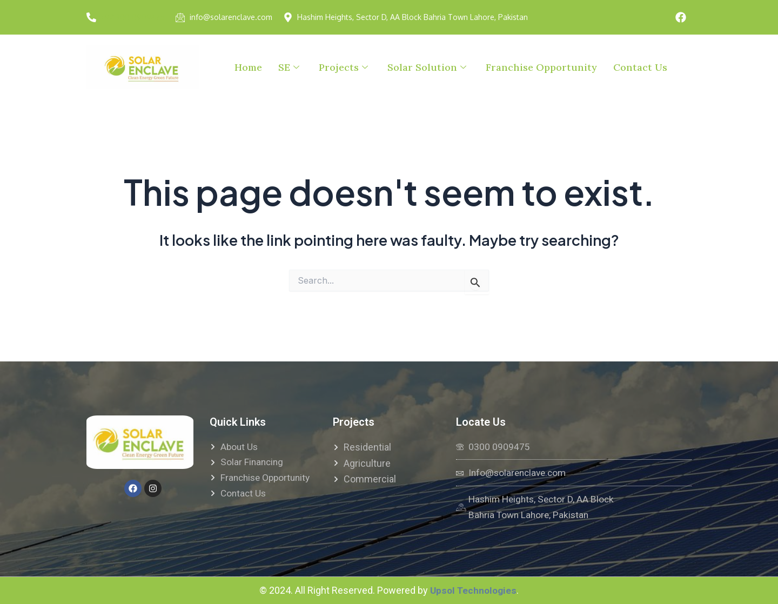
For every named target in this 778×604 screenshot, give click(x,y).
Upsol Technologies (473, 590)
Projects (343, 67)
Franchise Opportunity (541, 67)
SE (288, 67)
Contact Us (640, 67)
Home (248, 67)
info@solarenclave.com (231, 17)
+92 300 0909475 (132, 17)
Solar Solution (426, 67)
